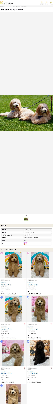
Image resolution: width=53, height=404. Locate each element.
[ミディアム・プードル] (13, 274)
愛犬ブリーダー (3, 6)
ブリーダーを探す (11, 6)
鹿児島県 (18, 6)
